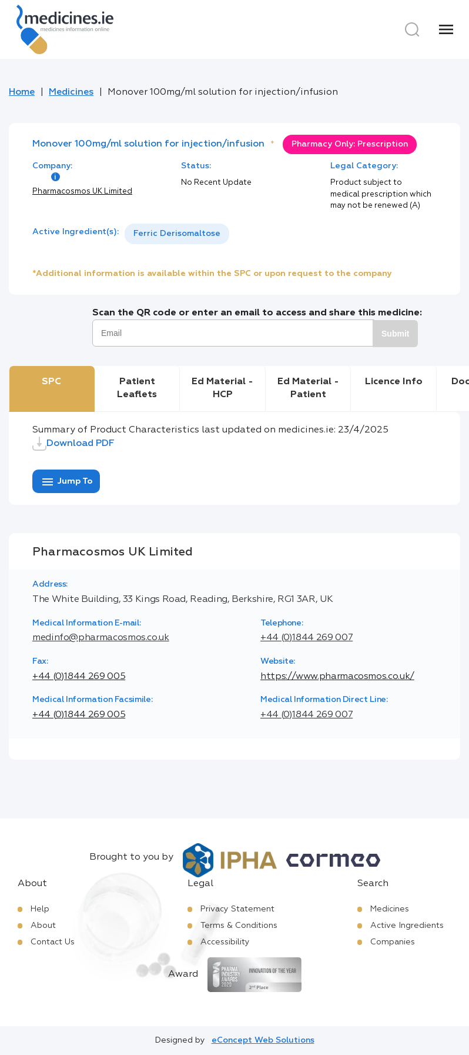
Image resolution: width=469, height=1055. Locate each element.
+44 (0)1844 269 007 (306, 638)
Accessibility (225, 942)
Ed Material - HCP (222, 388)
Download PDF (73, 444)
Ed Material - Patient (308, 388)
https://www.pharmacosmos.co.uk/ (337, 676)
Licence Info (394, 382)
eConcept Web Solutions (263, 1040)
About (43, 925)
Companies (392, 942)
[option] (177, 234)
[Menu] (446, 29)
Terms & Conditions (238, 925)
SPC (51, 382)
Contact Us (53, 942)
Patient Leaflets (137, 388)
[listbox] (177, 234)
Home (22, 92)
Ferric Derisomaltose (176, 233)
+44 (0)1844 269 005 (78, 676)
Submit (395, 333)
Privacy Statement (237, 909)
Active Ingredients (407, 925)
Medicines (71, 92)
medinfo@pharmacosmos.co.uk (100, 638)
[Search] (412, 29)
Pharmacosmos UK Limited (82, 191)
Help (40, 909)
